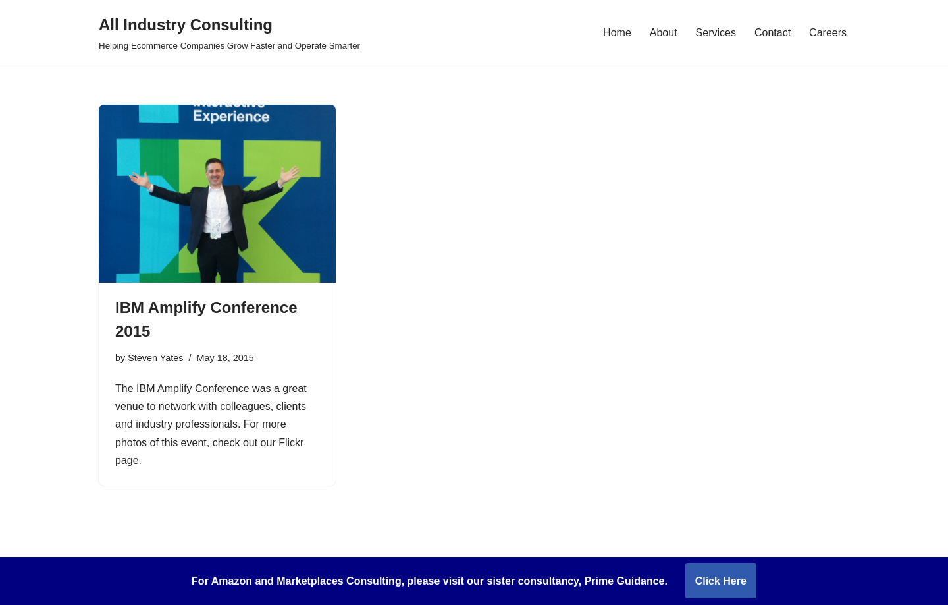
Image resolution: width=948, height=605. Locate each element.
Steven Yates (155, 358)
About (663, 32)
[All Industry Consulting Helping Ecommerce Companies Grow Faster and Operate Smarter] (229, 32)
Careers (828, 32)
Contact (772, 32)
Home (617, 32)
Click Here (721, 581)
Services (716, 32)
